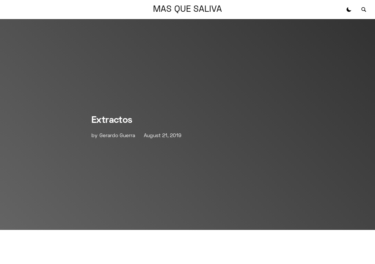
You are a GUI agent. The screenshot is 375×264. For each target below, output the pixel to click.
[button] (348, 9)
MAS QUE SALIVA (187, 10)
